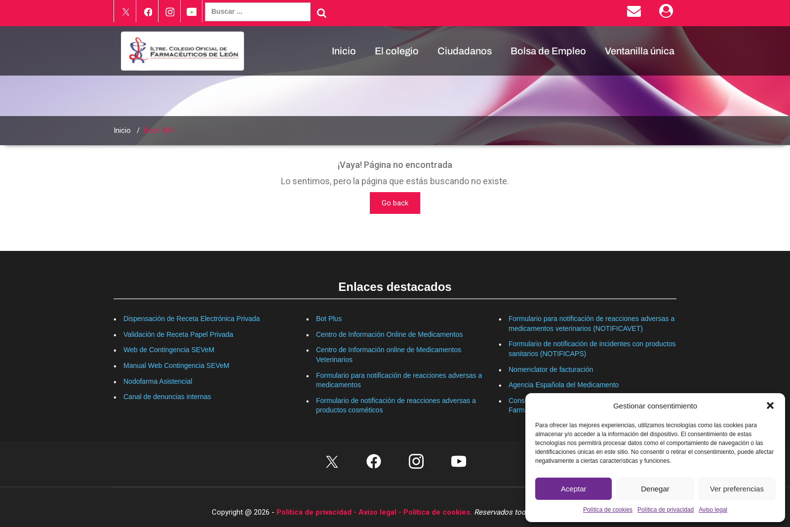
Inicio (344, 50)
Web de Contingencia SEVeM (168, 350)
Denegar (655, 489)
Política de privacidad (665, 509)
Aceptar (574, 489)
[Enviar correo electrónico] (635, 13)
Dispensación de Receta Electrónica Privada (191, 319)
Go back (395, 203)
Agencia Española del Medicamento (564, 385)
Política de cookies (607, 509)
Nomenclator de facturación (551, 369)
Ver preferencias (737, 489)
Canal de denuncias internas (167, 397)
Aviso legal (713, 509)
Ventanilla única (639, 50)
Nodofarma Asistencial (157, 381)
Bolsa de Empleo (548, 50)
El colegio (397, 50)
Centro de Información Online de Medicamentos (389, 334)
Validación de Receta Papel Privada (178, 334)
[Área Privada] (667, 13)
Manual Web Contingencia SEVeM (176, 365)
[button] (770, 405)
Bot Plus (329, 319)
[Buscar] (321, 13)
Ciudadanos (464, 50)
